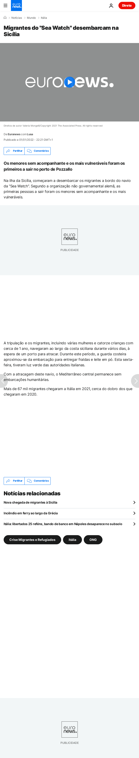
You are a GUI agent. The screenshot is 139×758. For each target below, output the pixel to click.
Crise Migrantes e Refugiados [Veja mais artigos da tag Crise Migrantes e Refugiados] (32, 539)
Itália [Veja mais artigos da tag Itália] (72, 539)
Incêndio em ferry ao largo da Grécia (31, 513)
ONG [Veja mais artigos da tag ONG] (93, 539)
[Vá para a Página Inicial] (16, 5)
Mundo (31, 17)
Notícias (16, 17)
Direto (127, 5)
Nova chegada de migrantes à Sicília (30, 502)
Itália (44, 17)
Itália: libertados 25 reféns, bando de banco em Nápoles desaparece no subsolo (63, 524)
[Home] (5, 17)
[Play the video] (69, 82)
